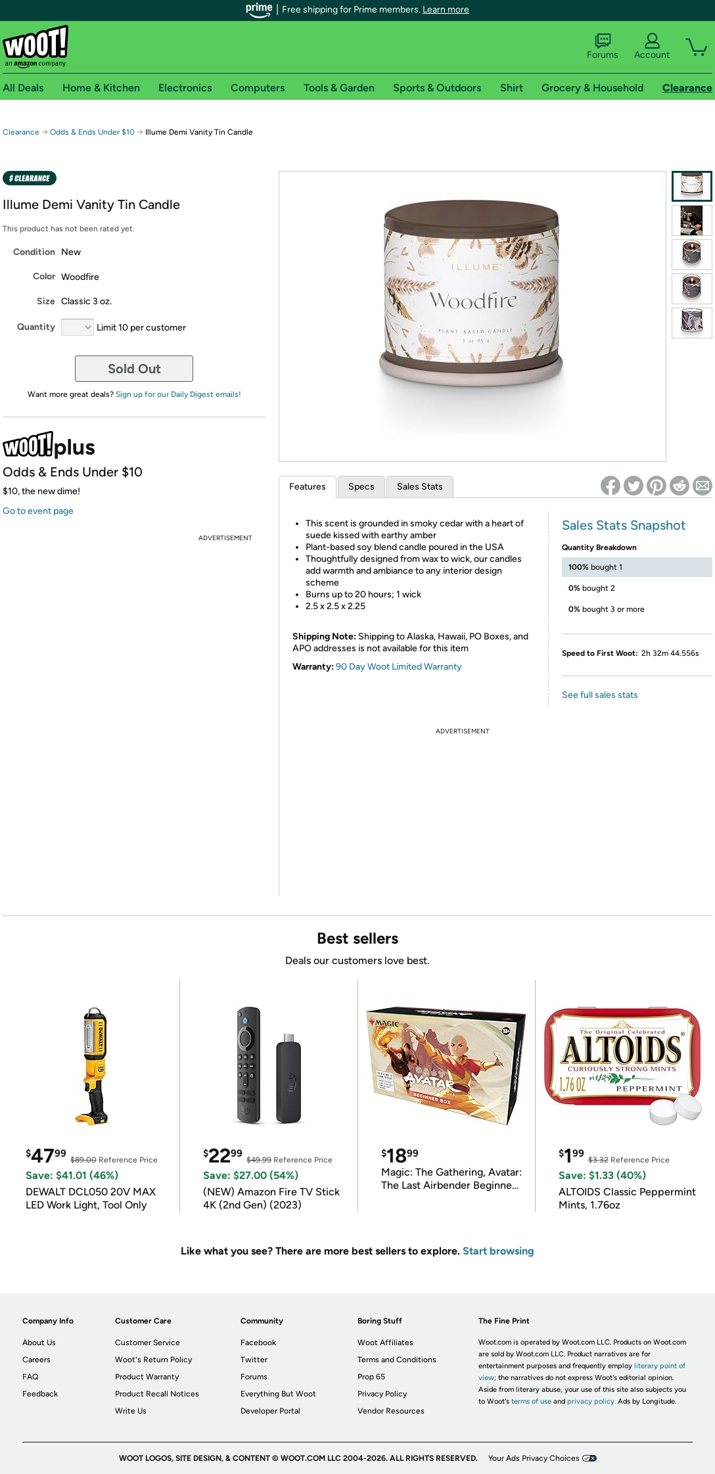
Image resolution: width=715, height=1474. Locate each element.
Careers (36, 1359)
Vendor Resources (391, 1411)
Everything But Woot (278, 1393)
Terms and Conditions (397, 1359)
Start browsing (498, 1251)
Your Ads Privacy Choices (534, 1458)
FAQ (30, 1376)
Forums (602, 46)
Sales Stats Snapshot (624, 525)
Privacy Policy (382, 1393)
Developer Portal (270, 1411)
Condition (34, 252)
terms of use (531, 1401)
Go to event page (38, 511)
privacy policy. (591, 1401)
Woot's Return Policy (153, 1359)
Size (46, 301)
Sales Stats (420, 486)
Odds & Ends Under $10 (92, 132)
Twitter (254, 1359)
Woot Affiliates (385, 1342)
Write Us (131, 1411)
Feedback (40, 1393)
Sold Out (134, 369)
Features (307, 486)
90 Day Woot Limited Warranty (399, 666)
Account (652, 46)
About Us (39, 1342)
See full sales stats (600, 695)
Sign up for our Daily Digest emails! (178, 394)
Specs (361, 486)
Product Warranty (147, 1376)
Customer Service (147, 1342)
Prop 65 (371, 1376)
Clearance (21, 132)
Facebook (258, 1342)
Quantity (36, 327)
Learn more (446, 9)
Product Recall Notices (157, 1393)
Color (44, 276)
